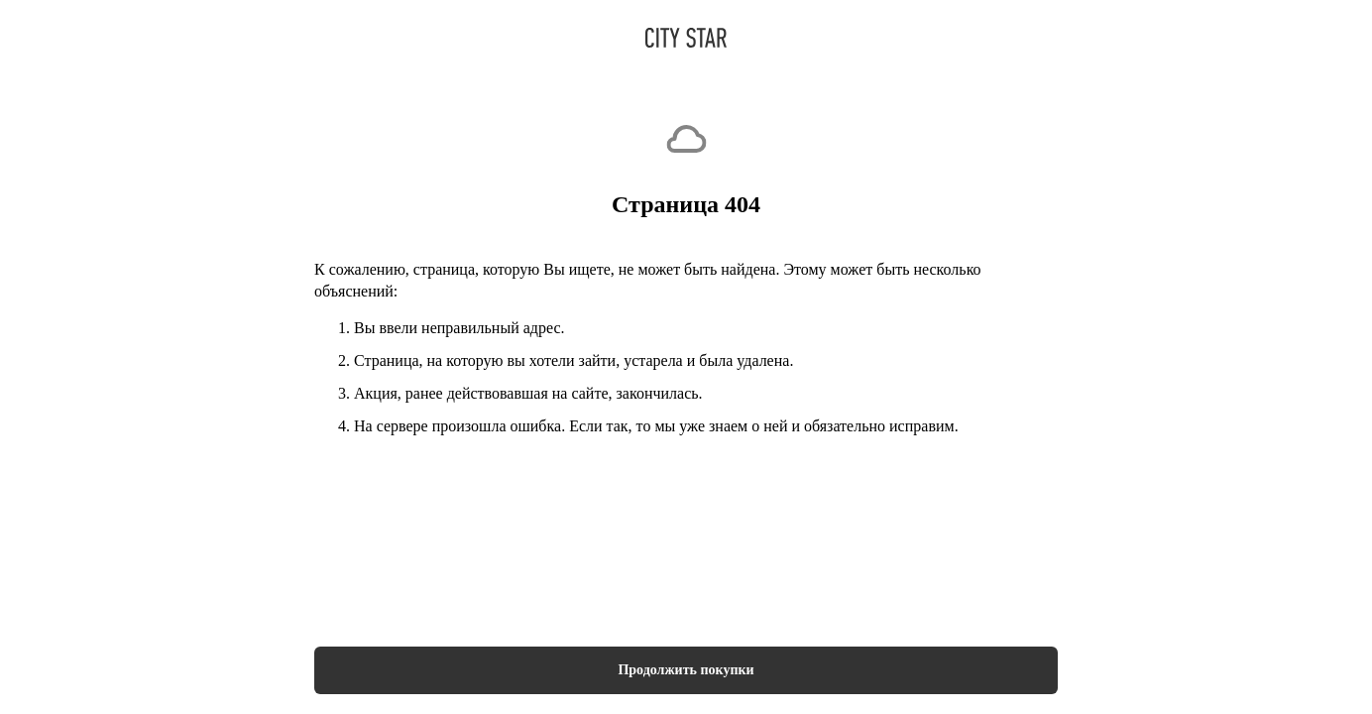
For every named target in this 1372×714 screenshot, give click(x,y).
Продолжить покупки (685, 669)
